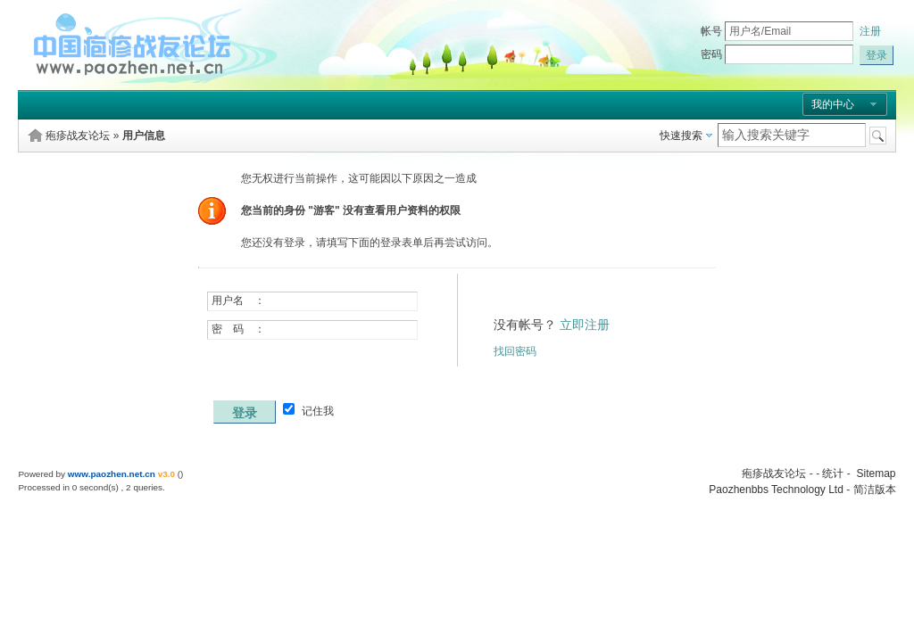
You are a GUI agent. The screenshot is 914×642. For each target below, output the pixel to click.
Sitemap (875, 473)
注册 (870, 31)
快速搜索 (681, 135)
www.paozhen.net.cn (111, 474)
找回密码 (515, 351)
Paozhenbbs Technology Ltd (776, 489)
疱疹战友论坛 (78, 135)
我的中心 (832, 104)
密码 (711, 54)
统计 (832, 473)
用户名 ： (238, 300)
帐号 (711, 31)
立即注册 (585, 324)
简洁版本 (874, 489)
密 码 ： (238, 329)
